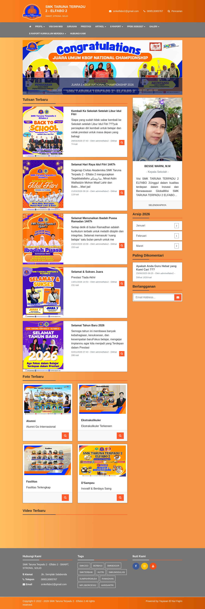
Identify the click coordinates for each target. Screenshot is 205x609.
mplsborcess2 (87, 585)
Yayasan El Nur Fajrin (170, 601)
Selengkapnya (157, 205)
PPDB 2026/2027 (136, 26)
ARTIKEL (100, 26)
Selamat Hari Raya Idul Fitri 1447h (93, 164)
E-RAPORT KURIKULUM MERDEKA (47, 33)
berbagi (97, 566)
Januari (157, 225)
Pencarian (175, 11)
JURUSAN (72, 26)
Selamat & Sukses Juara (87, 271)
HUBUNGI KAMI (78, 33)
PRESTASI (86, 26)
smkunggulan (117, 572)
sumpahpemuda (88, 579)
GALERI (154, 26)
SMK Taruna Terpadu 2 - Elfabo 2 (67, 601)
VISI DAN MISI (56, 26)
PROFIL (40, 26)
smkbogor (113, 566)
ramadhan (108, 579)
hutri (101, 572)
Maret (157, 245)
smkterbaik (86, 572)
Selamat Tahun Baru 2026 (88, 325)
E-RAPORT (116, 26)
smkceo (83, 566)
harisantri (107, 585)
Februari (157, 235)
